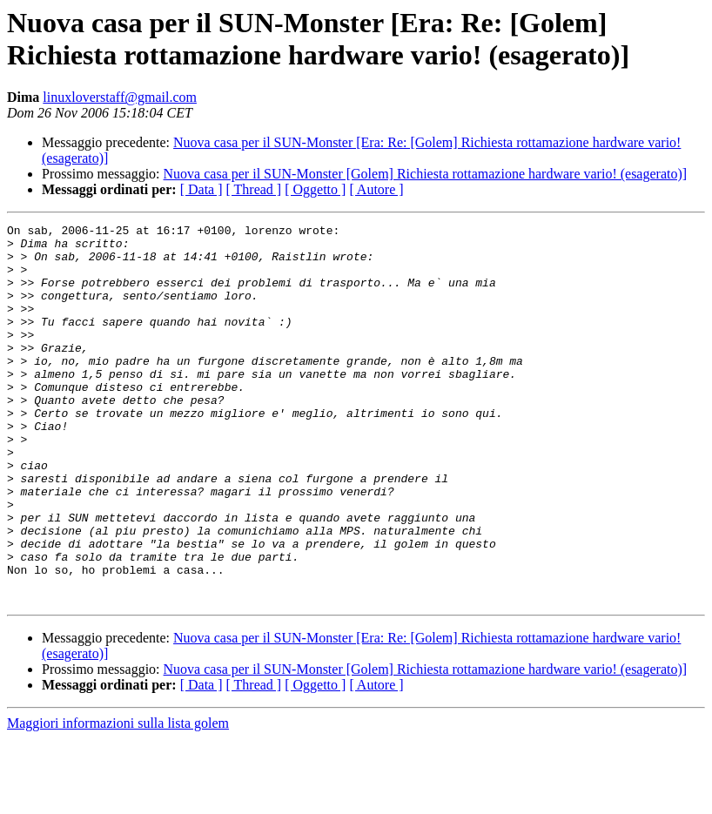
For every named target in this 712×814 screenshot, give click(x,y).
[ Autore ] (376, 189)
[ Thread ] (254, 189)
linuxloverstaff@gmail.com (120, 97)
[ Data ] (201, 189)
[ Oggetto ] (315, 189)
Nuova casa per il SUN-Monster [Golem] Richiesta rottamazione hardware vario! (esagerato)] (426, 173)
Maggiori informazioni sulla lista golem (118, 798)
